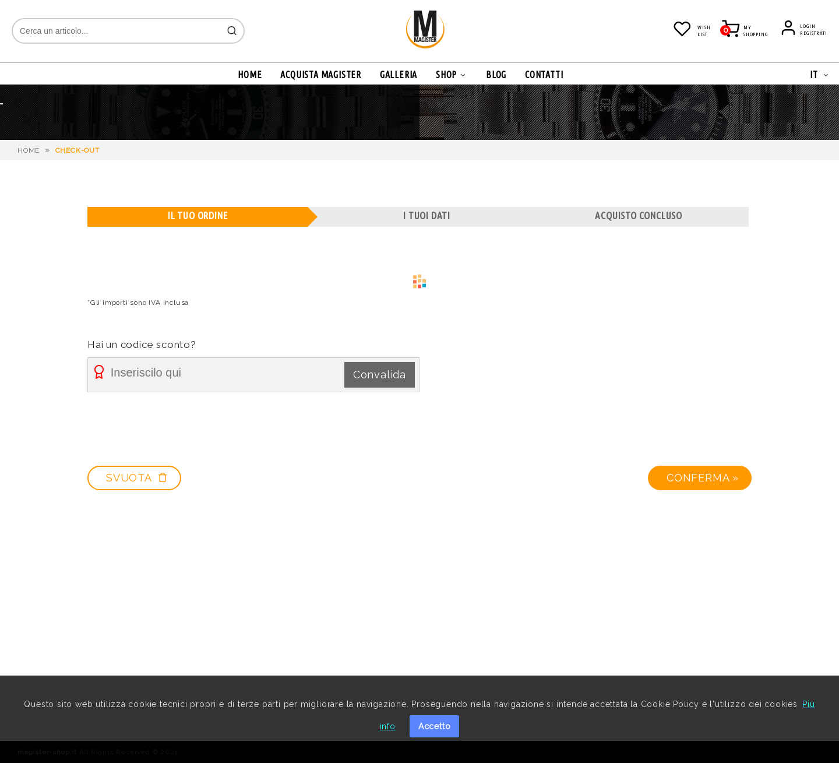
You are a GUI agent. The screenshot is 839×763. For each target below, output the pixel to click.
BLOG (496, 74)
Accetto (434, 726)
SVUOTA (137, 478)
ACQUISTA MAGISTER (320, 74)
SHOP (446, 74)
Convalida (379, 374)
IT (814, 74)
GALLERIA (398, 74)
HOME (250, 74)
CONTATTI (544, 74)
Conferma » (703, 478)
